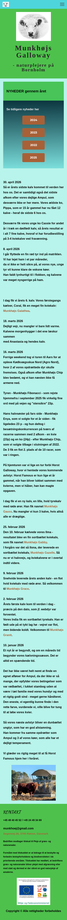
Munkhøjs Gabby (35, 542)
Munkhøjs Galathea (16, 310)
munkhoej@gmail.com (18, 828)
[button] (62, 4)
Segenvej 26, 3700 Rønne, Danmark (25, 833)
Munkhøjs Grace (18, 588)
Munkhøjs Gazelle (43, 552)
